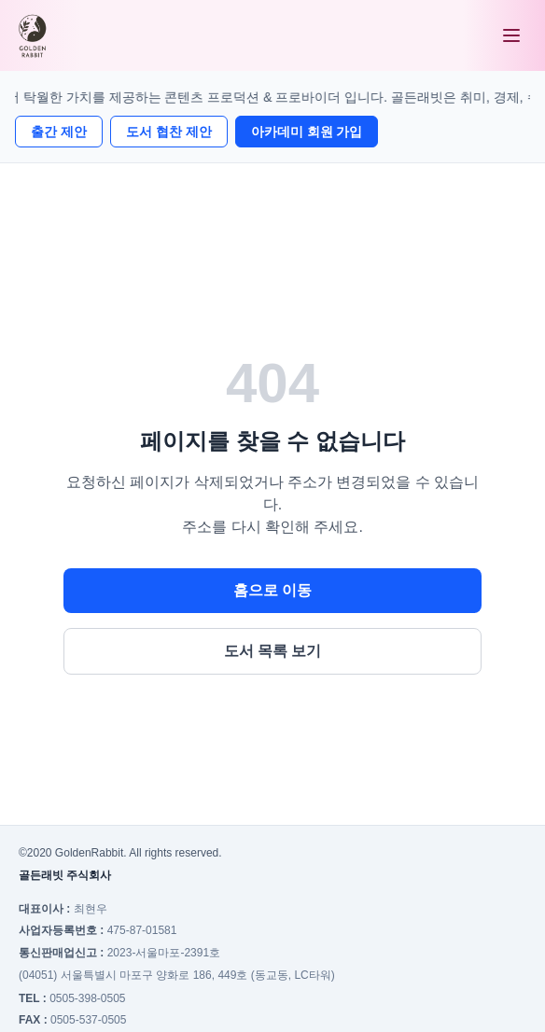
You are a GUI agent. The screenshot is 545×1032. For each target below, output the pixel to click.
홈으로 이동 (272, 590)
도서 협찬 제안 (169, 131)
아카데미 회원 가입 (307, 131)
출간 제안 (59, 131)
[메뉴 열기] (511, 35)
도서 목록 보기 (273, 651)
